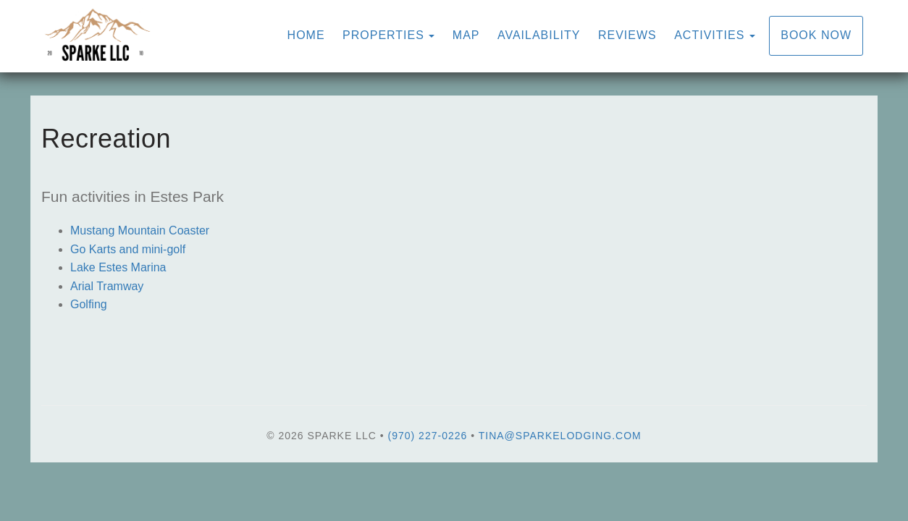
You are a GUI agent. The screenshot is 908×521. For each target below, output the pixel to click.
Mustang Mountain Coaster (139, 230)
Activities (709, 35)
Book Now (816, 35)
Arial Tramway (106, 286)
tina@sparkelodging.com (560, 435)
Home (306, 35)
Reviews (627, 35)
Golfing (88, 304)
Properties (383, 35)
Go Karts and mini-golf (127, 249)
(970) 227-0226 (428, 435)
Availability (539, 35)
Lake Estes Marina (118, 267)
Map (466, 35)
